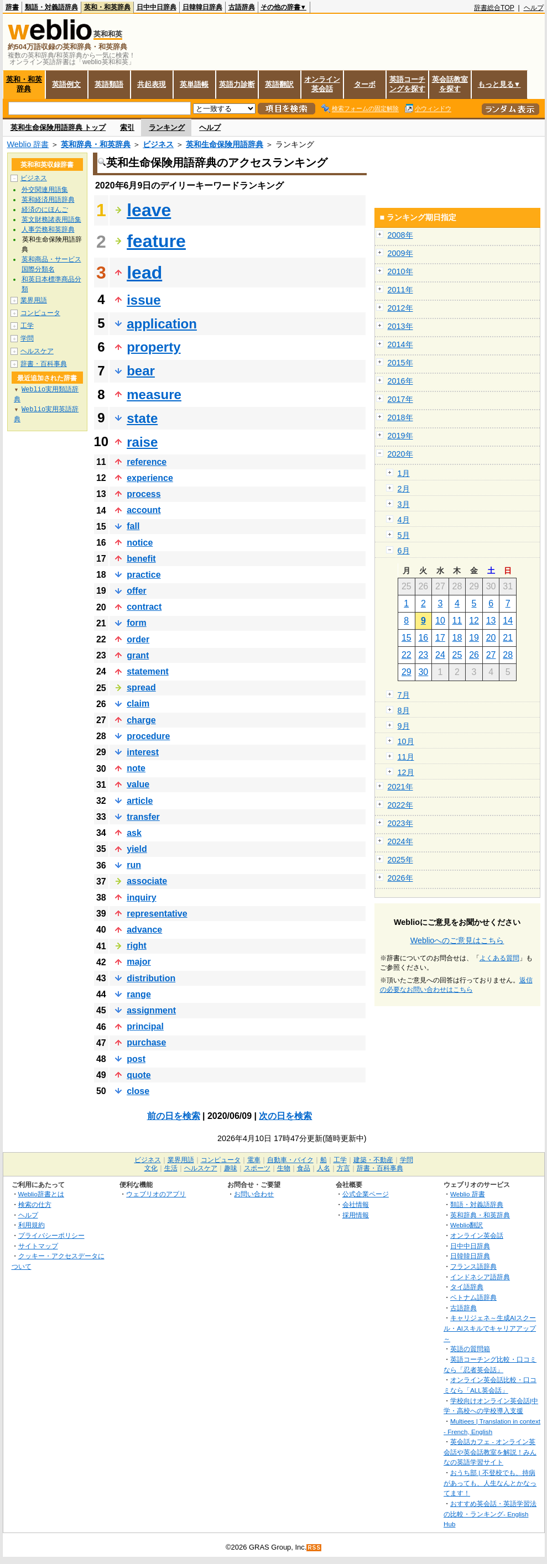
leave (149, 210)
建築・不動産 (373, 1160)
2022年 (400, 805)
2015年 (400, 362)
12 (474, 620)
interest (143, 752)
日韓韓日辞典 (202, 7)
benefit (141, 558)
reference (146, 462)
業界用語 (33, 300)
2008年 (400, 235)
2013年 (400, 326)
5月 (404, 535)
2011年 (400, 289)
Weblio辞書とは (41, 1193)
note (136, 768)
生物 (283, 1168)
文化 (151, 1168)
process (143, 494)
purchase (146, 1042)
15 (406, 637)
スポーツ (257, 1168)
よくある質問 (499, 958)
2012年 (400, 308)
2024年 (400, 841)
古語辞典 (241, 7)
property (153, 346)
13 (491, 620)
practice (143, 574)
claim (138, 703)
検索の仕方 (34, 1204)
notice (140, 542)
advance (144, 929)
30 (423, 672)
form (137, 622)
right (137, 945)
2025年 (400, 859)
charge (141, 720)
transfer (143, 817)
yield (137, 849)
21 (508, 637)
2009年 (400, 253)
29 (406, 672)
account (143, 510)
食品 (303, 1168)
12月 (406, 772)
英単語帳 (194, 84)
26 (474, 655)
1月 (404, 473)
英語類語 (109, 84)
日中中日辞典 (156, 7)
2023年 (400, 823)
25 (457, 655)
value (138, 784)
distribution (151, 978)
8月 (404, 710)
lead (144, 273)
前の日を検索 (173, 1116)
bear (141, 370)
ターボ (365, 84)
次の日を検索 (285, 1116)
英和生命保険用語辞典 (224, 144)
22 (406, 655)
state (142, 418)
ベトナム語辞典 (473, 1297)
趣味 (230, 1168)
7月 (404, 695)
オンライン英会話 (322, 84)
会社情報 (355, 1204)
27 (491, 655)
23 (423, 655)
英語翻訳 (279, 84)
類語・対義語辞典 (51, 7)
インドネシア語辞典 (480, 1276)
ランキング (167, 127)
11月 (406, 756)
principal (145, 1026)
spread (141, 687)
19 (474, 637)
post (136, 1059)
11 (457, 620)
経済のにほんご (45, 209)
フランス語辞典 (473, 1266)
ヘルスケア (37, 351)
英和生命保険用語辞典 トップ (58, 127)
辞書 (12, 7)
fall (133, 526)
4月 (404, 519)
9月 (404, 725)
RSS (314, 1548)
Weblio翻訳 (466, 1224)
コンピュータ (40, 313)
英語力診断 (237, 84)
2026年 (400, 877)
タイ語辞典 (466, 1286)
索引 (127, 127)
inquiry (141, 897)
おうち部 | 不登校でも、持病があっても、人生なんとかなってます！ (490, 1483)
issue (143, 299)
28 (508, 655)
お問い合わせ (254, 1193)
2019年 (400, 435)
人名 (323, 1168)
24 (440, 655)
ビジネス (158, 144)
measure (154, 394)
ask (134, 833)
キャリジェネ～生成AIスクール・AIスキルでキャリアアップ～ (490, 1328)
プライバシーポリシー (51, 1235)
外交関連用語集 (45, 189)
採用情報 (355, 1214)
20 (491, 637)
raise (142, 442)
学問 (27, 338)
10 (440, 620)
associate (147, 881)
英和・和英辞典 (107, 7)
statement (148, 671)
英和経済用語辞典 (48, 199)
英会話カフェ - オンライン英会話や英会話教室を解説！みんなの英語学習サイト (490, 1452)
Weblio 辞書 (28, 144)
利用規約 (31, 1224)
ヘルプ (534, 8)
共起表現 (151, 84)
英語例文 (66, 84)
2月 (404, 488)
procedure (148, 736)
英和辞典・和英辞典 (96, 144)
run (134, 865)
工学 (27, 325)
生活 (171, 1168)
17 (440, 637)
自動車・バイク (290, 1160)
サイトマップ (38, 1245)
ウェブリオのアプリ (156, 1193)
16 (423, 637)
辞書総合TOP (494, 8)
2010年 (400, 271)
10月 (406, 741)
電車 (254, 1160)
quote (139, 1075)
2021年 (400, 786)
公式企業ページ (365, 1193)
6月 (404, 550)
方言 (343, 1168)
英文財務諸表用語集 (51, 219)
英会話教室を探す (450, 84)
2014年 (400, 344)
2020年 (400, 453)
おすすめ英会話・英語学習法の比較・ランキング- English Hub (490, 1514)
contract (144, 606)
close (138, 1091)
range (139, 994)
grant (138, 655)
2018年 (400, 417)
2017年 (400, 399)
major (139, 961)
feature (156, 241)
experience (150, 478)
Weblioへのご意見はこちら (457, 940)
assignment (151, 1010)
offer (137, 590)
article (140, 800)
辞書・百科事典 (43, 364)
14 (508, 620)
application (162, 323)
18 (457, 637)
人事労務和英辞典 (48, 229)
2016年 (400, 380)
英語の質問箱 (470, 1348)
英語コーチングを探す (407, 84)
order (138, 639)
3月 (404, 504)
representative (157, 913)
